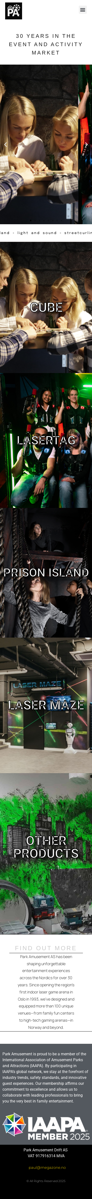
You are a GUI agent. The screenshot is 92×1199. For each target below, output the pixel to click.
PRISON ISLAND (46, 573)
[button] (83, 10)
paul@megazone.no (47, 1167)
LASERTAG (46, 440)
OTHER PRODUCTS (46, 847)
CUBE (46, 307)
